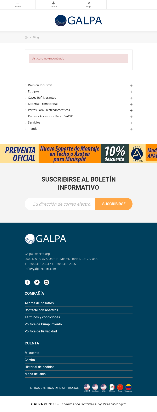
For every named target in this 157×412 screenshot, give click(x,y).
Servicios (34, 122)
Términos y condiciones (42, 317)
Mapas (88, 3)
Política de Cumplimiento (43, 324)
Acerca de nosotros (39, 303)
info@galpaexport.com (40, 269)
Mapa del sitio (35, 374)
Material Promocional (43, 104)
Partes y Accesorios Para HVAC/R (50, 116)
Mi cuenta (32, 353)
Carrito (30, 360)
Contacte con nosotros (41, 310)
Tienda (33, 129)
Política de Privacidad (41, 331)
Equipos (33, 91)
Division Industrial (40, 85)
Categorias (17, 3)
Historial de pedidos (39, 367)
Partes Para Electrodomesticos (49, 110)
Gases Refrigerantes (42, 97)
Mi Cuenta (53, 3)
